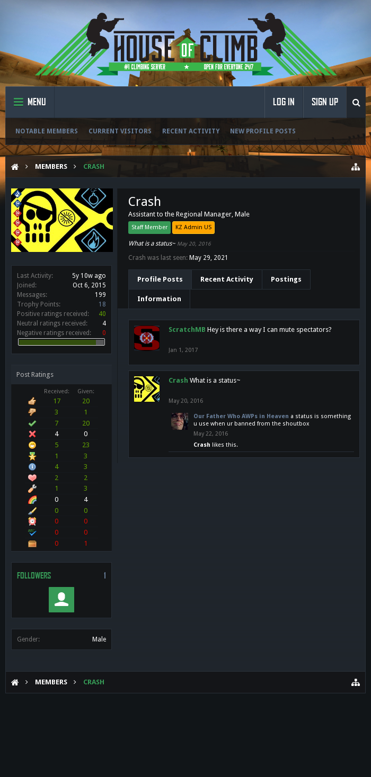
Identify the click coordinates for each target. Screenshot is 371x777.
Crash (178, 380)
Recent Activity (190, 131)
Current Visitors (120, 131)
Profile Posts (160, 279)
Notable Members (46, 131)
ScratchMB (187, 329)
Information (159, 299)
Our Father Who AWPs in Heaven (241, 416)
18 (102, 304)
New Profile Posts (263, 131)
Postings (286, 279)
